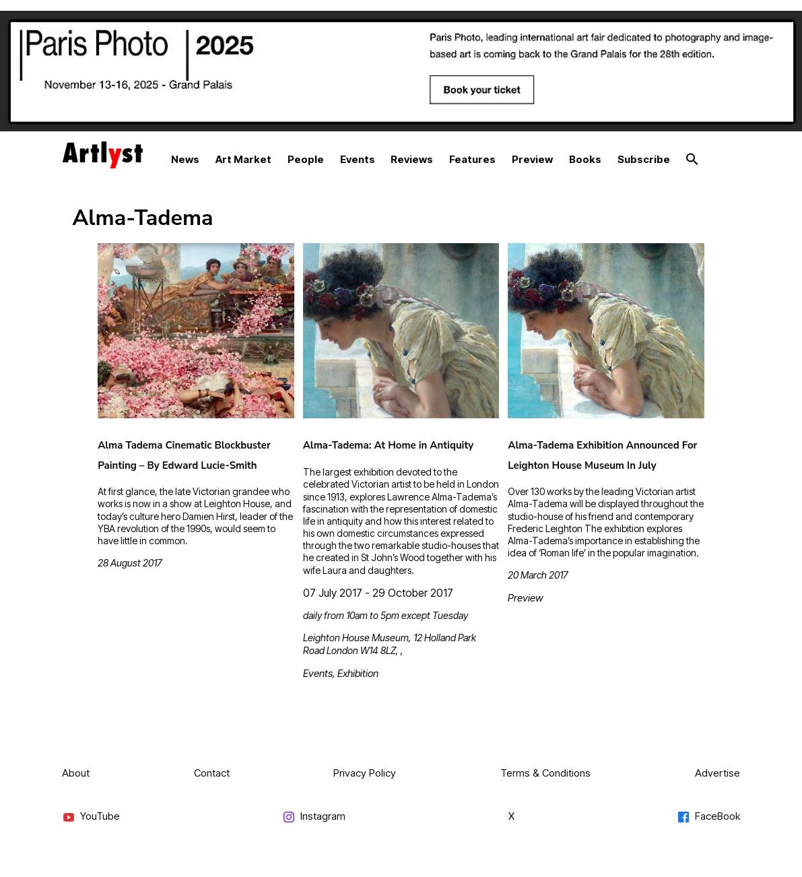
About (76, 773)
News (185, 159)
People (306, 159)
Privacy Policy (364, 773)
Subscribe (643, 159)
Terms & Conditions (545, 773)
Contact (212, 773)
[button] (692, 159)
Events (357, 159)
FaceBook (708, 817)
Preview (532, 159)
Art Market (243, 159)
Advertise (717, 773)
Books (585, 159)
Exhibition (357, 673)
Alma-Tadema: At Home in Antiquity (388, 445)
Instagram (313, 817)
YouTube (91, 817)
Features (472, 159)
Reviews (412, 159)
